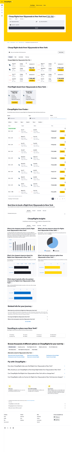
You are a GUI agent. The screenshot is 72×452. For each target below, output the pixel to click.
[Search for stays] (1, 8)
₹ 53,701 (51, 16)
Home (10, 42)
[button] (2, 2)
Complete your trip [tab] (22, 338)
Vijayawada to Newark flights (34, 346)
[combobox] (23, 18)
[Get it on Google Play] (58, 408)
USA (18, 42)
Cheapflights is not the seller (38, 395)
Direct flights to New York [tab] (33, 338)
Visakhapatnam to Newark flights (54, 346)
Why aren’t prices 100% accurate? (38, 399)
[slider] (67, 118)
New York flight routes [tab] (55, 338)
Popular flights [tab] (36, 340)
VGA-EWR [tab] (40, 202)
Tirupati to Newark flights (52, 348)
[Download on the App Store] (58, 411)
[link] (16, 102)
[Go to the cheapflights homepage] (8, 1)
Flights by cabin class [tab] (44, 338)
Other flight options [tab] (13, 340)
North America (14, 42)
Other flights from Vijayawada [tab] (25, 340)
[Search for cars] (1, 10)
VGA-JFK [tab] (35, 202)
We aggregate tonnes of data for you (38, 397)
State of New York (22, 42)
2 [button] (56, 190)
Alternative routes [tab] (13, 338)
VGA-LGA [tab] (46, 202)
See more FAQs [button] (29, 312)
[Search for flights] (1, 5)
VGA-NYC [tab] (30, 202)
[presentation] (56, 16)
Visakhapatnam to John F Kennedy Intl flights (17, 348)
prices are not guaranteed (32, 391)
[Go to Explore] (1, 12)
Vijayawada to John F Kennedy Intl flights (17, 346)
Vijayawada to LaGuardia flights (35, 348)
